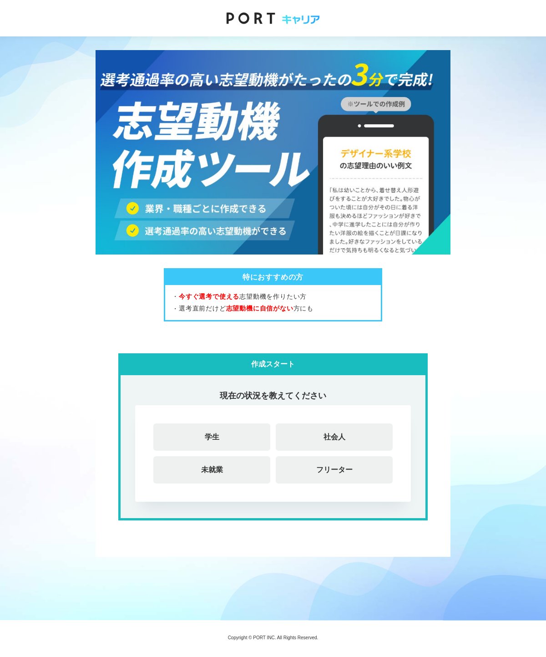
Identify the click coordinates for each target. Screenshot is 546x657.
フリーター (334, 470)
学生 (212, 437)
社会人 (334, 437)
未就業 (212, 470)
